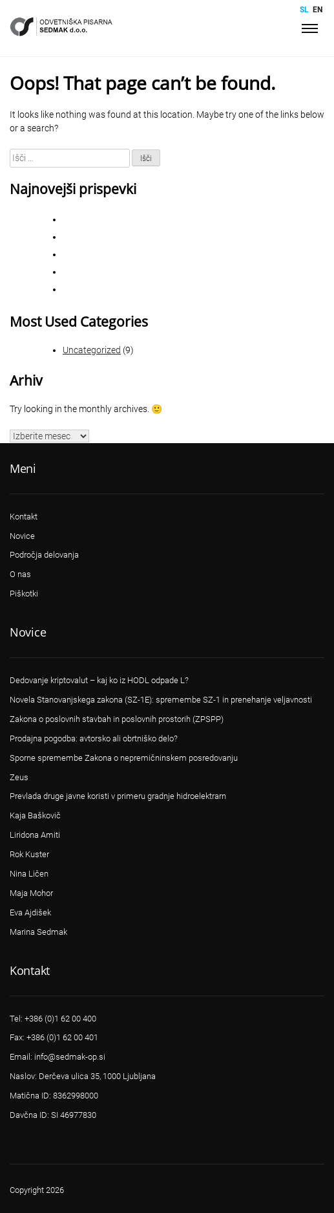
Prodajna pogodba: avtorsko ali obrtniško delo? (94, 738)
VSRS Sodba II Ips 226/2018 (113, 254)
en (317, 9)
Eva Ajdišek (30, 912)
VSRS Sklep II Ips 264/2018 (112, 272)
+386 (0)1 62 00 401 (62, 1037)
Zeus (19, 777)
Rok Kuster (29, 854)
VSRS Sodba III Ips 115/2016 (114, 289)
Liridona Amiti (35, 835)
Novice (22, 536)
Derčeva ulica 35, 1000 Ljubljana (97, 1076)
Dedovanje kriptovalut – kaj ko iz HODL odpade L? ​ (100, 680)
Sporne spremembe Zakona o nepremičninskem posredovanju (177, 237)
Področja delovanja (44, 555)
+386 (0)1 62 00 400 (60, 1018)
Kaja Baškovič (35, 815)
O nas (20, 574)
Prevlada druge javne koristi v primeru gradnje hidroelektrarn (118, 796)
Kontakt (23, 516)
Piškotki (24, 593)
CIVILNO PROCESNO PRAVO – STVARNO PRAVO (151, 219)
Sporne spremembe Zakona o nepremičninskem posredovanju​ (124, 758)
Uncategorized (92, 350)
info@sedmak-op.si (69, 1057)
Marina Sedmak (38, 932)
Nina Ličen (29, 874)
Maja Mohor (31, 893)
